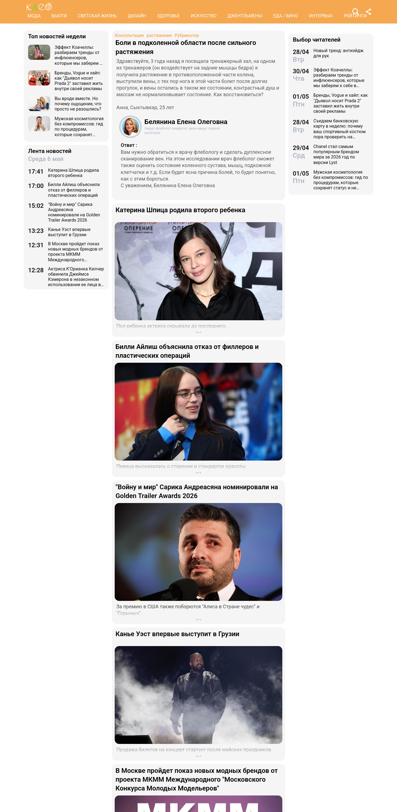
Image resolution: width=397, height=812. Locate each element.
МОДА (34, 15)
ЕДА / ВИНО (285, 15)
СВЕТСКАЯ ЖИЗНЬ (97, 15)
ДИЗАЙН (137, 15)
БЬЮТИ (59, 15)
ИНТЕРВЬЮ (321, 15)
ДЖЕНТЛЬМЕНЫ (244, 15)
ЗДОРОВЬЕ (168, 15)
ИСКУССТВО (203, 15)
